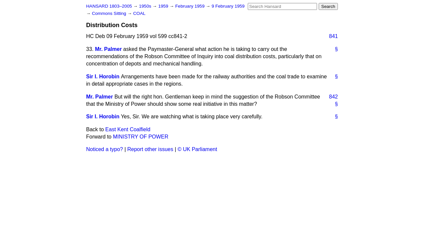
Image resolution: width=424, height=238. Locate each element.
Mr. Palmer (108, 49)
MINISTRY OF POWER (140, 136)
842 (333, 96)
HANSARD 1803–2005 (109, 6)
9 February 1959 (228, 6)
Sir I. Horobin (102, 76)
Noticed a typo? (104, 149)
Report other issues (150, 149)
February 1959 (190, 6)
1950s (145, 6)
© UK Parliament (197, 149)
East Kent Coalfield (127, 129)
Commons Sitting (109, 13)
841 (333, 36)
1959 (164, 6)
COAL (139, 13)
